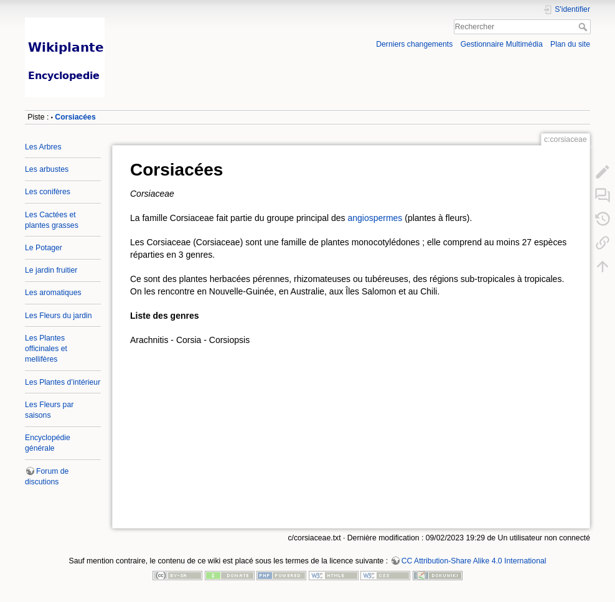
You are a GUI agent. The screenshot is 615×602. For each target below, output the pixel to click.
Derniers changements (414, 44)
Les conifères (47, 191)
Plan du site (570, 44)
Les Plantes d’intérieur (62, 382)
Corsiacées (75, 117)
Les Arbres (43, 147)
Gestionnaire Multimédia (502, 44)
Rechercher (584, 26)
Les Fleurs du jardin (58, 315)
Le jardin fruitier (51, 270)
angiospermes (374, 218)
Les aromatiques (53, 292)
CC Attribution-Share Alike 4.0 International (474, 561)
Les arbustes (46, 169)
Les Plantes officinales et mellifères (46, 349)
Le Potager (43, 247)
